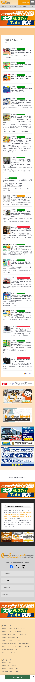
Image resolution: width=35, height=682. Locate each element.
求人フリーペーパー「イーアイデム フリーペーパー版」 (16, 646)
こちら (24, 524)
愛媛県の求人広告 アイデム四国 (10, 668)
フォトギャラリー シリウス (9, 652)
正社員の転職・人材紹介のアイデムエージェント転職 (15, 643)
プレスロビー (28, 373)
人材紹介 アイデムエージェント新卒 (11, 640)
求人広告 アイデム (6, 662)
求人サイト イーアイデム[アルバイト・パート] (13, 628)
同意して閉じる (17, 677)
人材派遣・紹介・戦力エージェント (11, 665)
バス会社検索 (25, 2)
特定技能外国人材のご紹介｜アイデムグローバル (14, 634)
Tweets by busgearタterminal (17, 477)
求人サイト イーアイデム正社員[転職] (11, 631)
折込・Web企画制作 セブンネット (10, 671)
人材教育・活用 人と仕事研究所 (10, 637)
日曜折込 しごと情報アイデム (9, 649)
